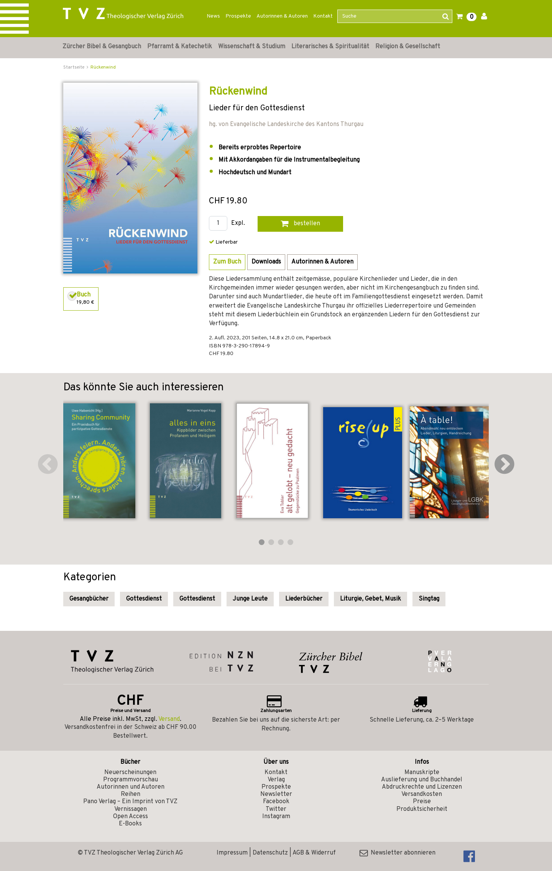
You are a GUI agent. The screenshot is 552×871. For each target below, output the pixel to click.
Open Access (130, 816)
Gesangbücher (88, 599)
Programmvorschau (130, 780)
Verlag (276, 780)
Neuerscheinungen (130, 772)
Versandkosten (421, 794)
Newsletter (276, 794)
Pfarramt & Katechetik (179, 47)
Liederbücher (303, 599)
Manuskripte (421, 772)
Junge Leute (250, 599)
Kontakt (323, 16)
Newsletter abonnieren (397, 853)
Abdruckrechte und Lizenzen (422, 787)
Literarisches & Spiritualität (330, 47)
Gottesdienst (144, 599)
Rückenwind (103, 67)
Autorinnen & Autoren (282, 16)
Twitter (276, 809)
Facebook (276, 802)
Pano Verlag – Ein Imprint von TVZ (130, 802)
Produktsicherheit (421, 809)
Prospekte (238, 16)
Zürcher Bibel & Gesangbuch (101, 47)
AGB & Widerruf (314, 853)
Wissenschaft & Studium (251, 47)
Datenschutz (270, 853)
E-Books (130, 824)
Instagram (276, 816)
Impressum (232, 853)
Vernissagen (130, 809)
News (213, 16)
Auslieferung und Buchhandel (421, 780)
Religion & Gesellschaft (407, 47)
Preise (422, 802)
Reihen (130, 794)
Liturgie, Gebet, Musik (370, 599)
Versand (169, 719)
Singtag (429, 599)
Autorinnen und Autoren (130, 787)
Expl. (238, 223)
